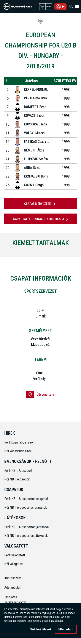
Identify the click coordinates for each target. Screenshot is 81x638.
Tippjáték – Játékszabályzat (13, 599)
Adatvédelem (13, 587)
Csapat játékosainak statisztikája (40, 219)
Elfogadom (65, 630)
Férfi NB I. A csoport (18, 471)
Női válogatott (13, 564)
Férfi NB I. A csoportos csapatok (26, 499)
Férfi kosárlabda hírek (18, 442)
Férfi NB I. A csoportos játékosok (26, 527)
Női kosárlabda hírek (18, 451)
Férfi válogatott (14, 555)
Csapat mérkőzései (40, 204)
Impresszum (12, 578)
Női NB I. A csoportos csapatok (26, 507)
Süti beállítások (40, 630)
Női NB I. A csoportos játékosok (26, 536)
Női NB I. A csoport (17, 479)
